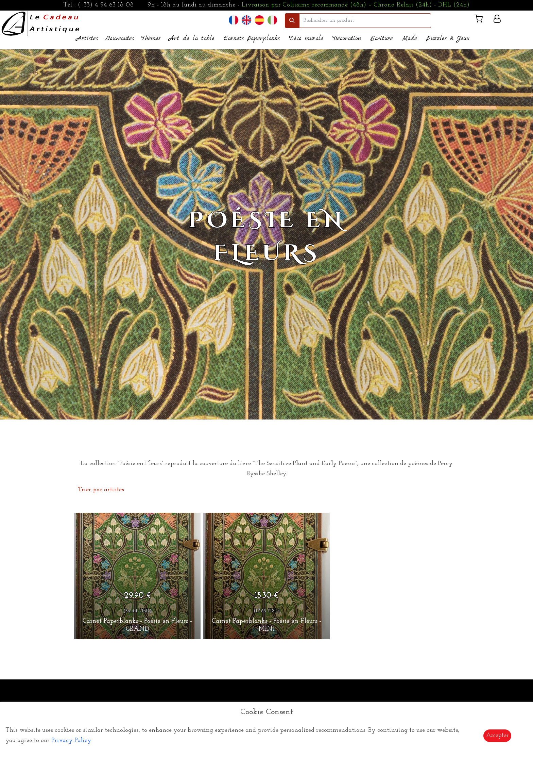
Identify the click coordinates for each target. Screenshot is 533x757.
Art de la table (191, 38)
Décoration (346, 38)
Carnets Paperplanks (252, 38)
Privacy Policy (71, 740)
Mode (409, 38)
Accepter (497, 735)
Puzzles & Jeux (447, 38)
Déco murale (306, 38)
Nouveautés (119, 38)
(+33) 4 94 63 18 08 (106, 5)
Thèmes (150, 38)
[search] (365, 20)
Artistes (87, 38)
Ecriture (381, 38)
